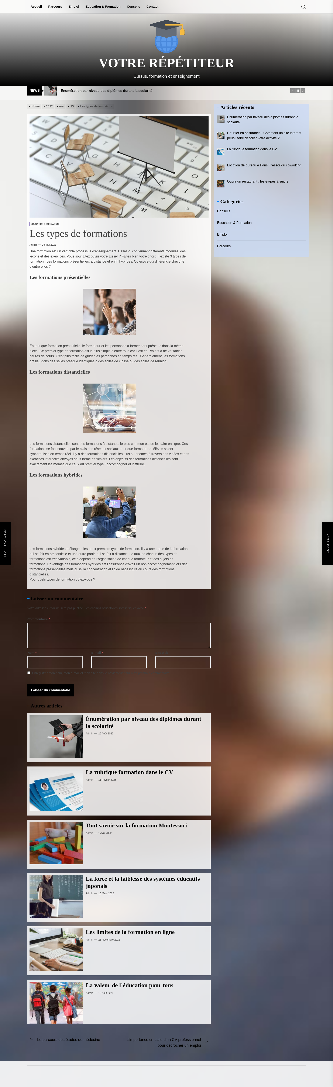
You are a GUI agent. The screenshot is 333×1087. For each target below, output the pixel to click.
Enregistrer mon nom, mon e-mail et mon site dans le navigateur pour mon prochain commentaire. (101, 673)
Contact (152, 6)
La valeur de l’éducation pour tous (129, 985)
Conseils (133, 6)
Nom (32, 652)
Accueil (36, 6)
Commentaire (38, 619)
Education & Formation (102, 6)
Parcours (55, 6)
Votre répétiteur (166, 63)
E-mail (97, 652)
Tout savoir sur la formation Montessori (136, 825)
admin (33, 244)
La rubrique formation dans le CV (129, 772)
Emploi (73, 6)
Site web (161, 652)
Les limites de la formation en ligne (130, 932)
